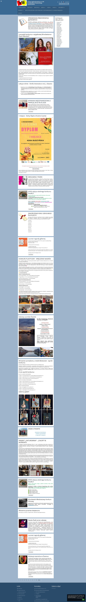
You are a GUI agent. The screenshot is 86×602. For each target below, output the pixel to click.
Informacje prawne (21, 593)
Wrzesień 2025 (59, 31)
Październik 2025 (59, 30)
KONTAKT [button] (20, 13)
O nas (19, 600)
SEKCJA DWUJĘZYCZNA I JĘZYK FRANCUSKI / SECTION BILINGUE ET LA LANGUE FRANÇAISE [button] (44, 10)
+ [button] (57, 1)
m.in (44, 264)
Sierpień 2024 (59, 44)
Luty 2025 (58, 38)
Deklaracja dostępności (22, 592)
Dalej (39, 580)
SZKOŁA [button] (43, 7)
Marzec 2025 (59, 37)
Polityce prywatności (80, 597)
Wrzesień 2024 (59, 43)
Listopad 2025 (59, 29)
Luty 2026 (58, 26)
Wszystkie (58, 46)
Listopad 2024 (59, 41)
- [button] (59, 1)
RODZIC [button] (55, 7)
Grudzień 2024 (59, 40)
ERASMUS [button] (20, 10)
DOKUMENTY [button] (61, 7)
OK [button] (83, 599)
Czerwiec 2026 (59, 22)
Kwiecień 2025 (59, 36)
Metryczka (20, 597)
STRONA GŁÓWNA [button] (22, 7)
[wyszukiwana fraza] (64, 4)
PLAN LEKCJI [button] (29, 7)
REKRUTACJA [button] (36, 7)
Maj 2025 (58, 35)
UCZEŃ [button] (49, 7)
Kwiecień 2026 (59, 24)
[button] (63, 2)
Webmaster (20, 588)
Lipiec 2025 (58, 33)
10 (36, 580)
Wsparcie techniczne (21, 590)
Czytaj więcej (31, 111)
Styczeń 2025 (59, 39)
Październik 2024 (59, 42)
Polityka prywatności (21, 595)
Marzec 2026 (59, 25)
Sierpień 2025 (59, 32)
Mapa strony (20, 598)
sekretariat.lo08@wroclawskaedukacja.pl (42, 590)
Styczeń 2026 (59, 27)
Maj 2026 (58, 23)
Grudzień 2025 (59, 28)
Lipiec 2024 (58, 45)
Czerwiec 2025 (59, 34)
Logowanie (67, 2)
